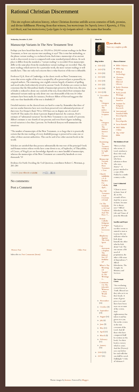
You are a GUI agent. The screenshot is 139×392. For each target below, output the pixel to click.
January (103, 345)
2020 (100, 88)
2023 (100, 77)
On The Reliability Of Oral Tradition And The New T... (104, 209)
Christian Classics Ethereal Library (119, 80)
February (103, 339)
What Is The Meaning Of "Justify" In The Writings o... (104, 272)
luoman (68, 380)
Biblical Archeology (120, 73)
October (103, 307)
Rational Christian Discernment (44, 11)
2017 (100, 356)
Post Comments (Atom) (31, 254)
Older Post (82, 250)
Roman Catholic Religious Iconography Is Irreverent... (104, 225)
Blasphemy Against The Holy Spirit (104, 239)
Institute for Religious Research (120, 105)
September (104, 310)
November (104, 300)
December (104, 95)
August (103, 316)
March (103, 335)
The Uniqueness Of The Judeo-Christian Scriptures (104, 109)
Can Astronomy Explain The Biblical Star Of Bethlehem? (104, 254)
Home (49, 250)
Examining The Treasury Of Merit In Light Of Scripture (104, 149)
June (102, 324)
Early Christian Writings (122, 88)
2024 (100, 73)
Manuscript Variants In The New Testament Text (104, 165)
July (101, 320)
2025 (100, 69)
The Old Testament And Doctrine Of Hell (104, 195)
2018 (100, 352)
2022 (100, 81)
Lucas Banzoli (121, 124)
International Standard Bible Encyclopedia (122, 113)
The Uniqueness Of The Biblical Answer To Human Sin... (104, 129)
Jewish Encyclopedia (121, 120)
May (102, 328)
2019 (100, 92)
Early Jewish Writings (121, 93)
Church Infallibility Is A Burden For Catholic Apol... (104, 181)
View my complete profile (117, 47)
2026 (100, 65)
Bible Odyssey (122, 65)
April (102, 331)
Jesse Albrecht (115, 43)
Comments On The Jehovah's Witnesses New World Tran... (104, 289)
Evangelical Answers (120, 99)
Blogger (85, 380)
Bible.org (119, 68)
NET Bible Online (120, 128)
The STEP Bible (120, 134)
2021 (100, 84)
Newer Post (16, 250)
